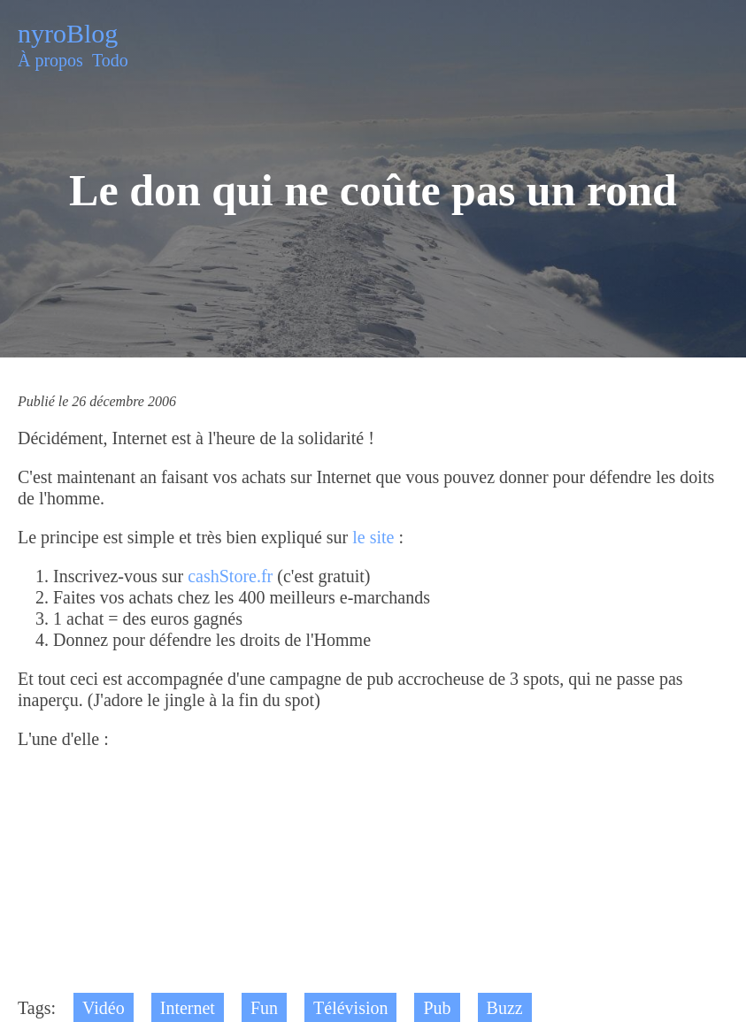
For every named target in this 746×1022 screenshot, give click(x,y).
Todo (110, 60)
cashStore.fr (230, 576)
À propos (50, 60)
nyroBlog (68, 33)
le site (373, 537)
